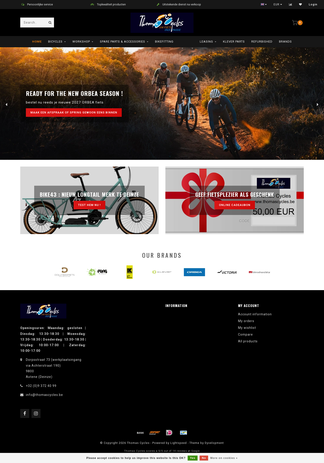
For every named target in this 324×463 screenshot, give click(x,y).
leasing (206, 41)
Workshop (81, 41)
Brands (285, 41)
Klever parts (234, 41)
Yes (192, 458)
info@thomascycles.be (44, 395)
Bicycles (55, 41)
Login (313, 4)
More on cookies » (224, 458)
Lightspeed (178, 443)
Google (195, 451)
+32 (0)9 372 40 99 (41, 386)
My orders (246, 321)
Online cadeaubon (234, 205)
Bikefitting (164, 41)
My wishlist (247, 328)
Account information (255, 314)
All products (248, 341)
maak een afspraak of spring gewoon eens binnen (73, 112)
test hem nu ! (89, 205)
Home (37, 41)
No (204, 458)
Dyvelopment (214, 443)
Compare (245, 334)
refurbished (261, 41)
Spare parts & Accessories (122, 41)
